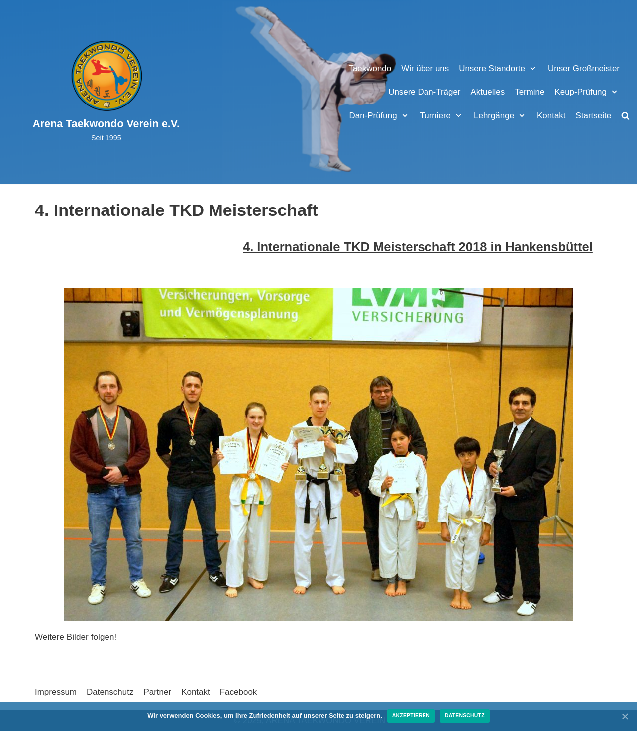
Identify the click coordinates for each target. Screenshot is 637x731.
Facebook (238, 692)
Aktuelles (487, 92)
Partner (158, 692)
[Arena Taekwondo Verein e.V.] (106, 91)
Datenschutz (110, 692)
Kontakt (551, 115)
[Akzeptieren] (625, 716)
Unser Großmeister (583, 68)
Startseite (593, 115)
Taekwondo (369, 68)
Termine (529, 92)
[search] (625, 115)
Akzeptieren (411, 715)
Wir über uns (424, 68)
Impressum (56, 692)
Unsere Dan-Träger (424, 92)
